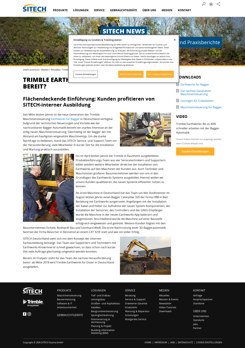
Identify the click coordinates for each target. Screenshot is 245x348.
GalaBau (96, 307)
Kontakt (184, 10)
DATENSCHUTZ (185, 342)
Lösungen (98, 290)
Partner (197, 328)
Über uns (199, 311)
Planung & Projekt (101, 326)
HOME (148, 342)
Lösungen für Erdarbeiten (197, 101)
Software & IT (64, 303)
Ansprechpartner (203, 299)
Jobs (195, 324)
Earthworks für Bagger (65, 119)
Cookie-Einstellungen (195, 151)
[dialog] (123, 59)
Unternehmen (201, 316)
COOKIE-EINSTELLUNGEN (209, 342)
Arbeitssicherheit (67, 307)
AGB (172, 342)
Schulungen (132, 315)
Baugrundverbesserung (104, 311)
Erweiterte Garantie (136, 303)
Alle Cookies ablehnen (131, 74)
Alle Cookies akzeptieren (160, 74)
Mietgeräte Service (135, 319)
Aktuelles (55, 69)
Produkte (60, 10)
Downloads (165, 311)
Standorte (198, 303)
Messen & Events (168, 299)
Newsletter (165, 303)
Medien (45, 69)
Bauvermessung (66, 299)
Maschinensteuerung (69, 295)
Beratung (130, 295)
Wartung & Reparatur (137, 311)
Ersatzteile (131, 307)
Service (130, 290)
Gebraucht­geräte (123, 10)
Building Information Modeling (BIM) (103, 331)
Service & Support (135, 299)
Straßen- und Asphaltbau (105, 303)
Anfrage (197, 295)
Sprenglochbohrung (102, 315)
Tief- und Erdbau (100, 295)
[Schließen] (175, 39)
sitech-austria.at (31, 69)
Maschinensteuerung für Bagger (201, 107)
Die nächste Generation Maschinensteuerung (196, 92)
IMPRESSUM (160, 342)
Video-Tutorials (167, 307)
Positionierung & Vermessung (100, 321)
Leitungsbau (98, 299)
